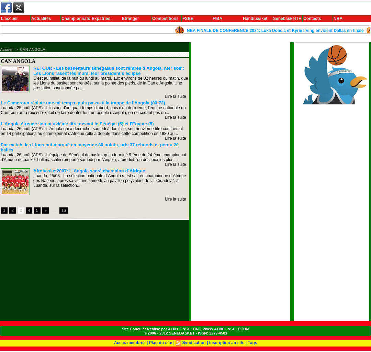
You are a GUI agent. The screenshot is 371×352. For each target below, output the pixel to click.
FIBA (217, 18)
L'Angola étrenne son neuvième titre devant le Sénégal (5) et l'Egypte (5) (77, 123)
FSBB (188, 18)
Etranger (130, 18)
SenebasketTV (287, 18)
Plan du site (160, 342)
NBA (338, 18)
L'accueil (10, 18)
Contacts (312, 18)
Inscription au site (227, 342)
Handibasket (255, 18)
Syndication (194, 342)
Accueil (6, 49)
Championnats (75, 18)
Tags (252, 342)
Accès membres (130, 342)
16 (63, 210)
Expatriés (101, 18)
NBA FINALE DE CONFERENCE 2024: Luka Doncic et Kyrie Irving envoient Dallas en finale (277, 30)
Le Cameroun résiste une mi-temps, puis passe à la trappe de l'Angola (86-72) (83, 102)
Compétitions (165, 18)
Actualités (41, 18)
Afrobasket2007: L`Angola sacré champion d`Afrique (89, 170)
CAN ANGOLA (32, 49)
